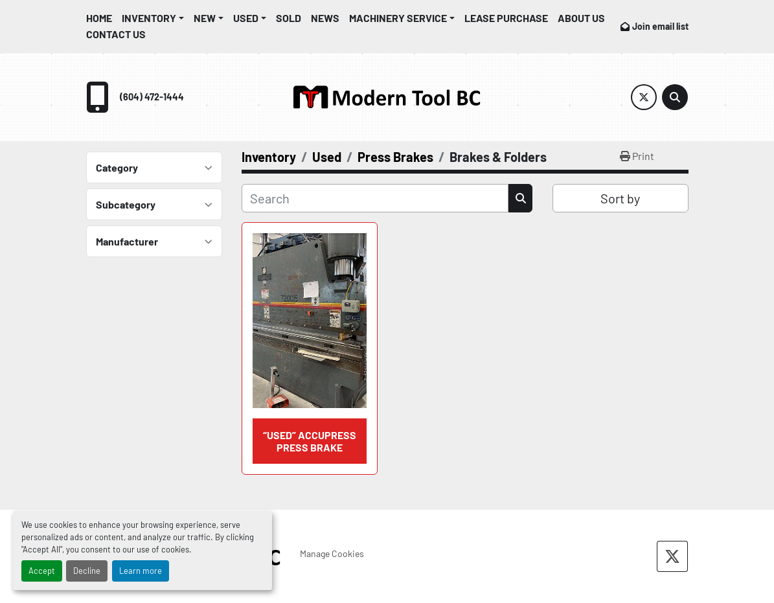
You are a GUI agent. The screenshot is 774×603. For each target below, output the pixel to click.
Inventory (149, 18)
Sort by (620, 198)
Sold (288, 18)
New (205, 18)
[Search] (675, 97)
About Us (581, 18)
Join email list (660, 26)
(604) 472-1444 (152, 96)
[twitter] (644, 97)
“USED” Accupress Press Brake (309, 441)
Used (245, 18)
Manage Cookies (332, 553)
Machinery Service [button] (398, 18)
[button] (153, 18)
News (325, 18)
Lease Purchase (506, 18)
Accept (41, 570)
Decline (86, 570)
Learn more (140, 570)
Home (99, 18)
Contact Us (116, 34)
